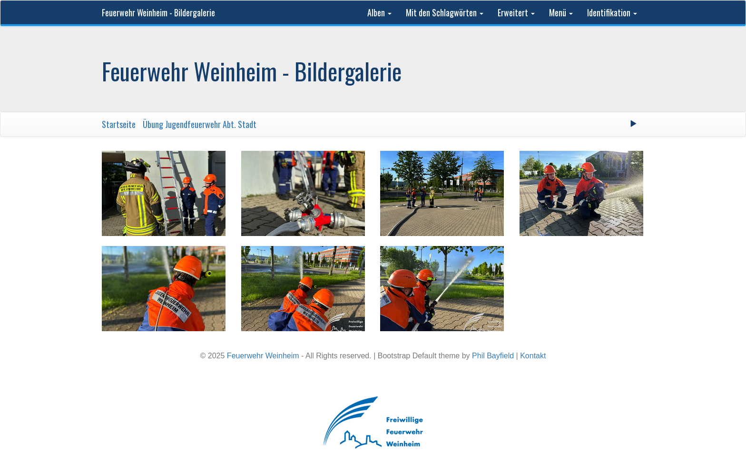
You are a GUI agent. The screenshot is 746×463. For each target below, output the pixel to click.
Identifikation (612, 12)
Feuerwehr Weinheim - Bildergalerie (158, 12)
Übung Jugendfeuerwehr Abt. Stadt (199, 124)
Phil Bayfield (493, 356)
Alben (379, 12)
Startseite (119, 124)
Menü (561, 12)
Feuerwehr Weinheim (263, 356)
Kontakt (533, 356)
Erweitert (516, 12)
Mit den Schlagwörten (444, 12)
